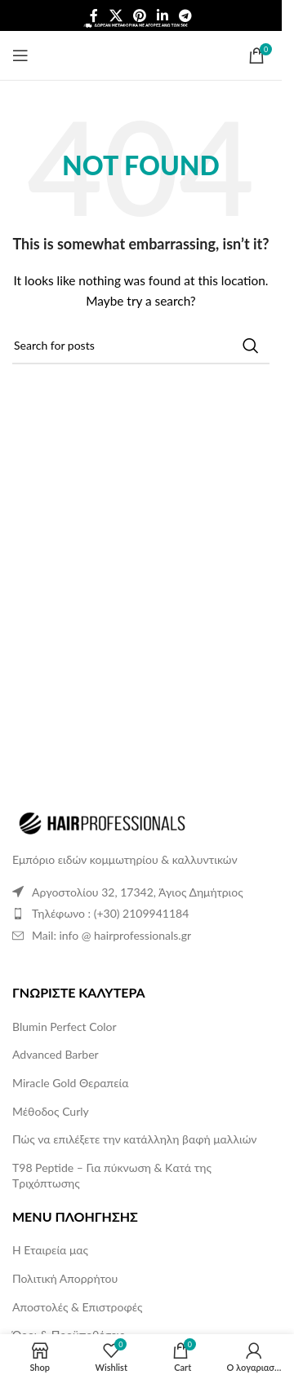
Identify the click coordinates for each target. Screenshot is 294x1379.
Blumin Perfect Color (64, 1026)
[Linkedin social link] (163, 15)
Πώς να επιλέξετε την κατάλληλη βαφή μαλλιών (134, 1139)
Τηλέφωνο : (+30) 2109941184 (110, 913)
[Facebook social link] (94, 15)
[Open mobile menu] (20, 55)
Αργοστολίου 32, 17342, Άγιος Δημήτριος (137, 892)
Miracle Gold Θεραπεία (70, 1083)
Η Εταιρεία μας (50, 1250)
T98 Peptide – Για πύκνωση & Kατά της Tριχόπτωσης (112, 1176)
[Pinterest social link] (139, 15)
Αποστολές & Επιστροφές (77, 1307)
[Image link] (102, 822)
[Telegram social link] (186, 15)
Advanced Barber (55, 1054)
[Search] (141, 345)
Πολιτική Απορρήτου (65, 1278)
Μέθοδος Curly (50, 1111)
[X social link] (115, 15)
